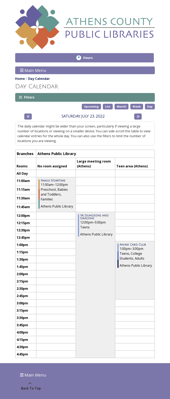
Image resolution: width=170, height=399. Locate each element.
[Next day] (138, 116)
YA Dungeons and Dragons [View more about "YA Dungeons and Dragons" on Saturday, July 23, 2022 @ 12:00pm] (94, 217)
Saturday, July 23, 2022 (83, 116)
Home (20, 78)
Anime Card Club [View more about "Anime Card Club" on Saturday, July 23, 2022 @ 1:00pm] (133, 244)
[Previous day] (28, 116)
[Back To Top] (30, 386)
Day (150, 106)
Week (137, 106)
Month (121, 106)
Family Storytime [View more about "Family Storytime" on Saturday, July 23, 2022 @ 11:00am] (53, 180)
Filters (29, 97)
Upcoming (91, 106)
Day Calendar (39, 78)
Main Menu (33, 70)
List (107, 106)
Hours (90, 57)
